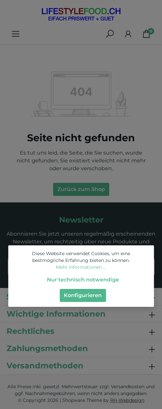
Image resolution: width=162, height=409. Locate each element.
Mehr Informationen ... (81, 267)
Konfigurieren (83, 295)
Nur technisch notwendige (83, 280)
